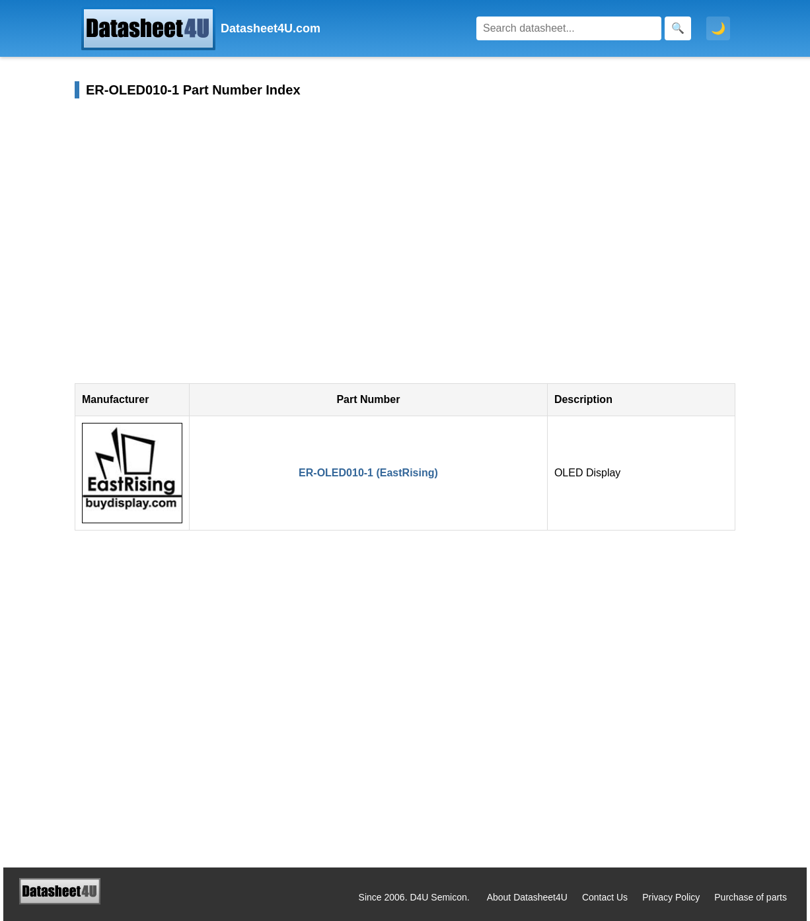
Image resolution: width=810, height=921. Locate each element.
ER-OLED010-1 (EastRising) (368, 472)
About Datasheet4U (527, 897)
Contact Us (605, 897)
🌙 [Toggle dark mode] (718, 28)
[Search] (568, 28)
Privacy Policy (671, 897)
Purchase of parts (750, 897)
